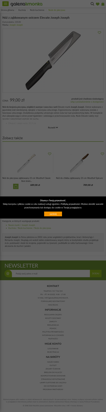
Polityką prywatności (70, 204)
